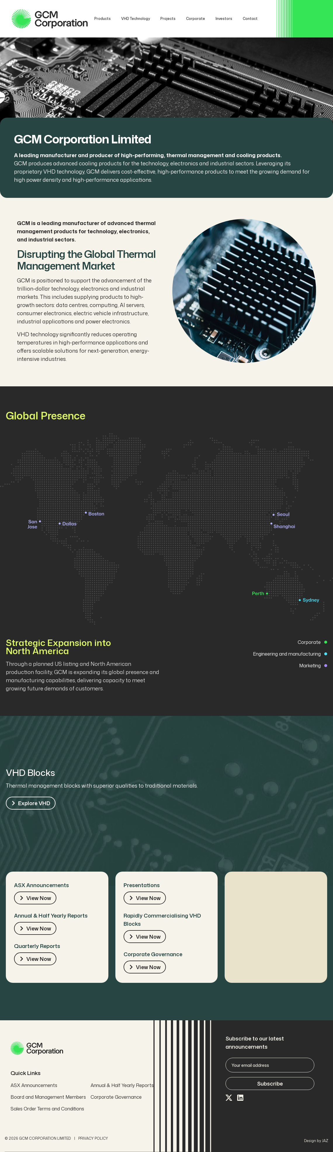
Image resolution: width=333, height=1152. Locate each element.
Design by (316, 1140)
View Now (35, 898)
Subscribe (270, 1083)
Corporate (195, 18)
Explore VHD (30, 803)
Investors (224, 18)
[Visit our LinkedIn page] (240, 1098)
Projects (168, 18)
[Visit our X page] (229, 1098)
